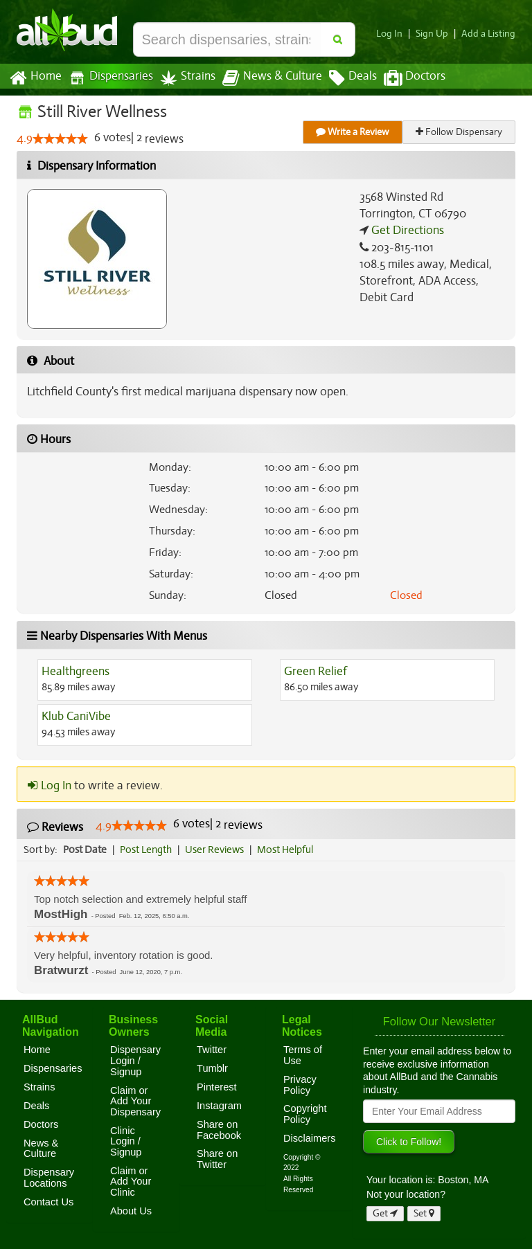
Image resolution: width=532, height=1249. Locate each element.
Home (35, 78)
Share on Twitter (217, 1159)
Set (424, 1213)
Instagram (219, 1105)
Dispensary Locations (49, 1178)
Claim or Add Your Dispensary (135, 1101)
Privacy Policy (300, 1085)
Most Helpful (289, 849)
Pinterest (217, 1087)
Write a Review (353, 132)
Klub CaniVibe (76, 717)
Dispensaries (108, 78)
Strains (183, 78)
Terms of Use (302, 1055)
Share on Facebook (219, 1130)
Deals (342, 78)
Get (385, 1213)
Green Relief (314, 672)
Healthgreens (75, 672)
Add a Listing (489, 33)
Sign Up (436, 33)
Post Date (85, 849)
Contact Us (48, 1201)
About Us (131, 1210)
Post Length (148, 849)
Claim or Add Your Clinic (130, 1181)
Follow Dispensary (460, 132)
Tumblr (212, 1068)
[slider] (59, 139)
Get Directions (406, 230)
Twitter (212, 1049)
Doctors (403, 78)
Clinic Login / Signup (126, 1141)
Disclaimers (309, 1138)
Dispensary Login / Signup (135, 1060)
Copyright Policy (305, 1114)
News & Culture (264, 78)
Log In (394, 33)
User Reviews (217, 849)
